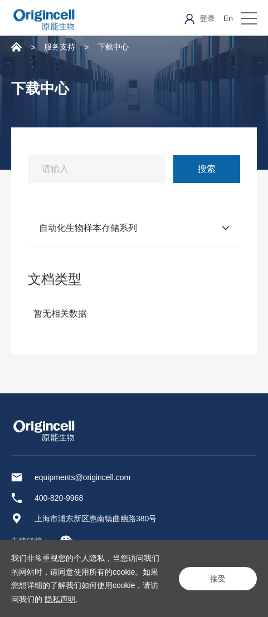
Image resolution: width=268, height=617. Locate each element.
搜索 (207, 169)
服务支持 (59, 46)
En (228, 18)
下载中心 (113, 46)
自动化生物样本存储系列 (88, 228)
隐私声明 (60, 599)
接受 (218, 578)
